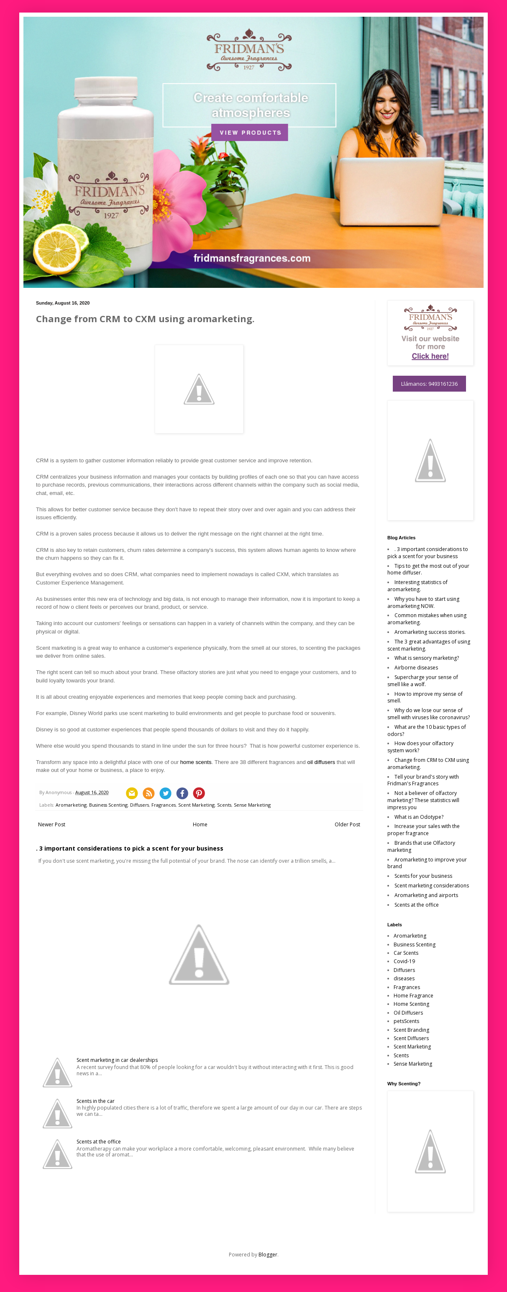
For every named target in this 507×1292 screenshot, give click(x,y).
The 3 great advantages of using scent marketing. (428, 645)
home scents (196, 762)
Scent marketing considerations (431, 885)
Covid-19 (404, 961)
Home (200, 824)
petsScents (406, 1021)
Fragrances (163, 805)
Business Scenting (108, 805)
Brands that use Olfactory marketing (421, 846)
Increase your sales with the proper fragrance (423, 830)
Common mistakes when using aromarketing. (426, 619)
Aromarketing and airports (426, 895)
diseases (404, 978)
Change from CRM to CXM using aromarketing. (428, 763)
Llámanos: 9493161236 (429, 383)
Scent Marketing (196, 805)
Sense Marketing (252, 805)
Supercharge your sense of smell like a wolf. (422, 681)
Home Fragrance (413, 995)
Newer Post (51, 824)
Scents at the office (99, 1141)
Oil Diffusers (408, 1012)
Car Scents (406, 952)
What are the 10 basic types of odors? (426, 730)
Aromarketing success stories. (430, 632)
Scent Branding (411, 1029)
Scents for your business (423, 875)
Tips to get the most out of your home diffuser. (428, 569)
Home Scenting (411, 1003)
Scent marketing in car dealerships (117, 1060)
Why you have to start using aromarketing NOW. (423, 602)
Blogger (268, 1254)
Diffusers (139, 805)
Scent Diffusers (411, 1038)
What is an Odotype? (418, 816)
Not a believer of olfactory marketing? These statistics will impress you (423, 800)
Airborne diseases (416, 667)
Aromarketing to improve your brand (427, 863)
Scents (224, 805)
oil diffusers (321, 762)
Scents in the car (96, 1101)
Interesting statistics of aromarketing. (417, 586)
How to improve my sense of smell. (425, 697)
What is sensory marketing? (426, 657)
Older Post (347, 824)
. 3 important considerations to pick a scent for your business (129, 848)
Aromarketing (71, 805)
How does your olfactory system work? (420, 747)
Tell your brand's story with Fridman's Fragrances (423, 780)
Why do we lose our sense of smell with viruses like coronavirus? (428, 714)
